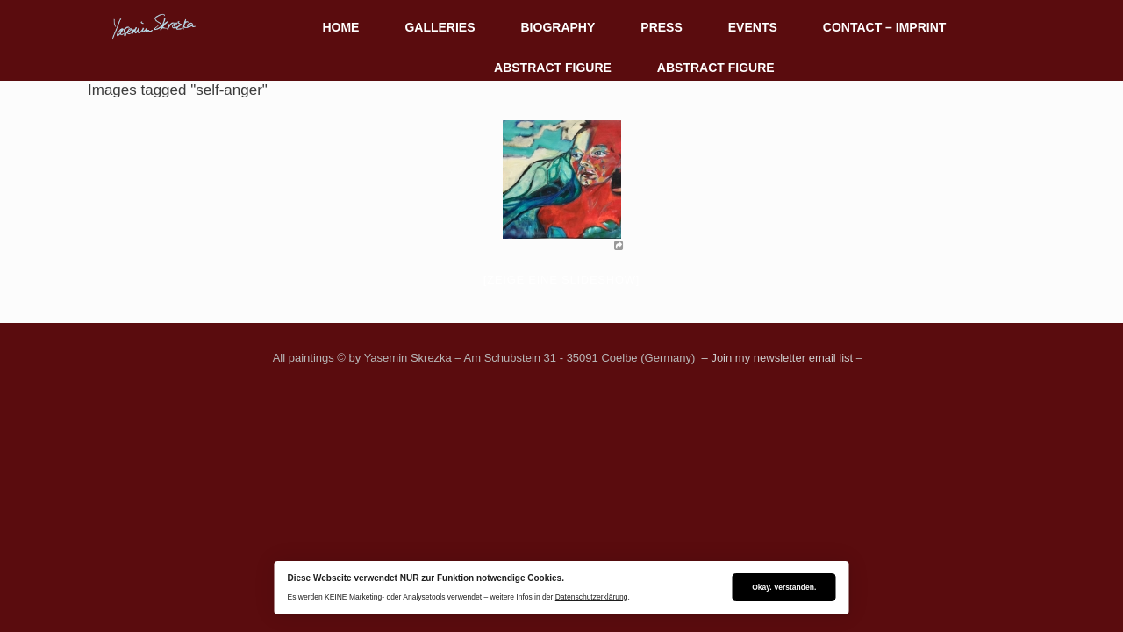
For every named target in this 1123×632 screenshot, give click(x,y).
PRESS (661, 27)
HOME (340, 27)
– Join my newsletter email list (775, 357)
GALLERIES (439, 27)
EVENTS (752, 27)
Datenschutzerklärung (591, 596)
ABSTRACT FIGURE (553, 68)
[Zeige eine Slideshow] (561, 279)
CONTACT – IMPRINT (885, 27)
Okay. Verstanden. (784, 587)
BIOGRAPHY (558, 27)
